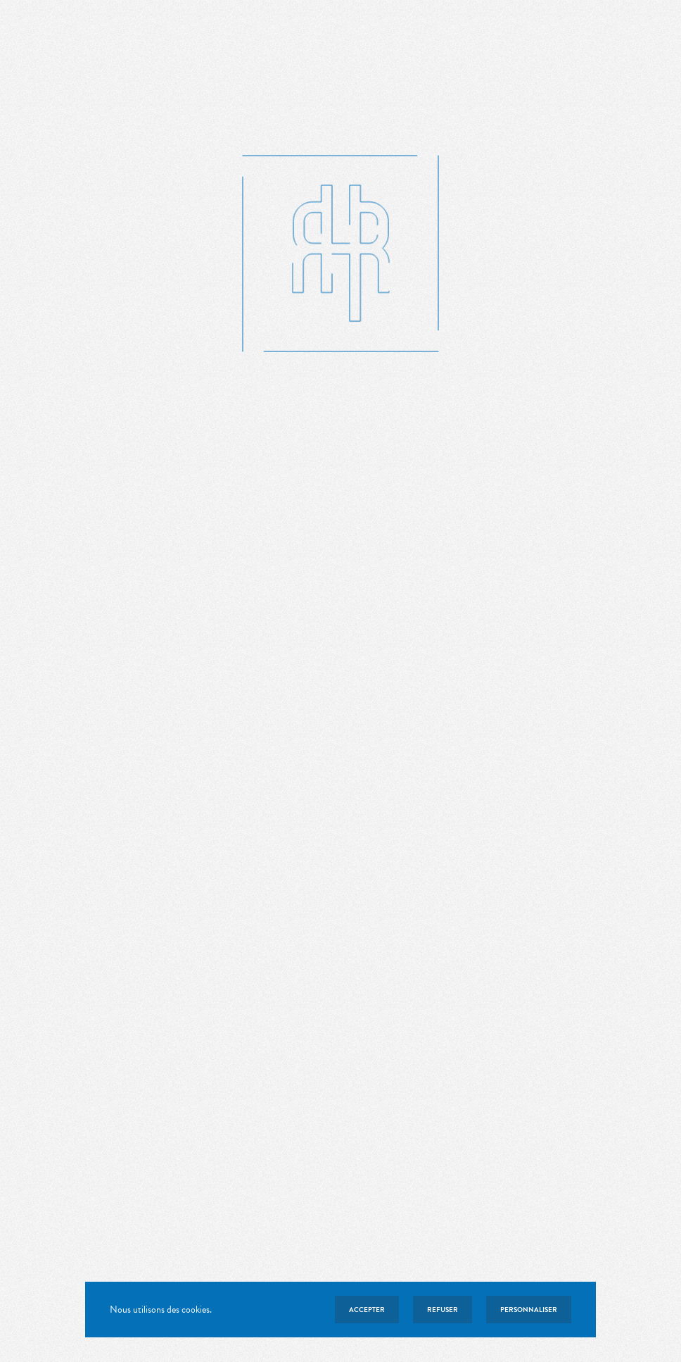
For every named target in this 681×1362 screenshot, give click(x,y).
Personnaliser (528, 1309)
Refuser (442, 1309)
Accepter (367, 1309)
